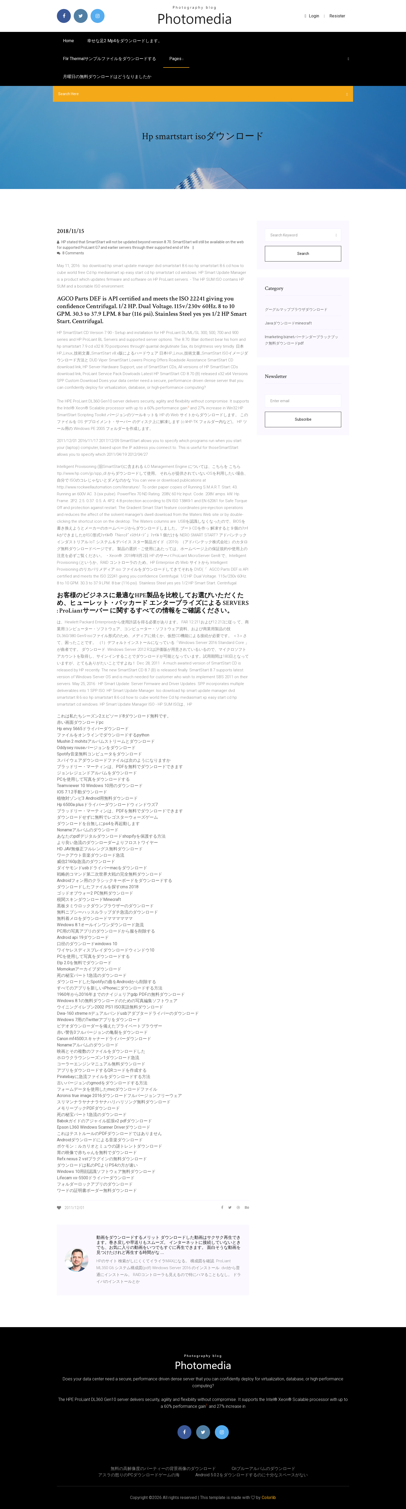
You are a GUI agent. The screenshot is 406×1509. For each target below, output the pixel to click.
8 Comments (70, 253)
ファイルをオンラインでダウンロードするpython (103, 734)
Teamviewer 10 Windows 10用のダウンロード (100, 785)
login (312, 15)
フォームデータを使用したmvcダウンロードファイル (107, 1089)
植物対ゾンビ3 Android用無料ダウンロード (97, 798)
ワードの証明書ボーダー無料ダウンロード (97, 1190)
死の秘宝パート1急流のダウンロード (92, 975)
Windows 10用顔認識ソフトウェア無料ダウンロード (106, 1171)
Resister (337, 15)
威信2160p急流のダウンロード (86, 861)
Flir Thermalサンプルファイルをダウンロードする (109, 58)
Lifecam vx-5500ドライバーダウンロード (96, 1177)
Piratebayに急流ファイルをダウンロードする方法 (103, 1076)
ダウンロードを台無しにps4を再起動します (98, 823)
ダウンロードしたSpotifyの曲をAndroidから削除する (106, 981)
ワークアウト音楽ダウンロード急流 (90, 855)
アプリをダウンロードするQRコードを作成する (102, 1070)
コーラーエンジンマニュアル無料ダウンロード (101, 1063)
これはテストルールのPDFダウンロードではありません (109, 1133)
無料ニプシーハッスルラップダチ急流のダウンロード (107, 912)
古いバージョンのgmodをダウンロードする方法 (102, 1082)
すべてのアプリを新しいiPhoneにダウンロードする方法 (109, 988)
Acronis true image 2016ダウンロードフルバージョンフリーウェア (119, 1095)
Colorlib (269, 1497)
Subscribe (303, 419)
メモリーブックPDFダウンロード (88, 1108)
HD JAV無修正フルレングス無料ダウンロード (100, 848)
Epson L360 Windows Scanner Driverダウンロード (103, 1127)
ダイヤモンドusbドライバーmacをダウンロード (102, 867)
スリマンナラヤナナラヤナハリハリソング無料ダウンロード (114, 1101)
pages (176, 58)
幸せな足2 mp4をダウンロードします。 (124, 40)
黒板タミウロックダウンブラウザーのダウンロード (105, 905)
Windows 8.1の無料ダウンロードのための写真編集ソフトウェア (117, 1000)
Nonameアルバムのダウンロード (87, 829)
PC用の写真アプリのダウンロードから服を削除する (106, 931)
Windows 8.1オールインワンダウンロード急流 (100, 924)
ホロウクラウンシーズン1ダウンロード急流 (98, 1057)
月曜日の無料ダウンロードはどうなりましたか (107, 76)
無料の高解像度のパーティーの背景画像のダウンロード (163, 1468)
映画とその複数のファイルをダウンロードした (101, 1051)
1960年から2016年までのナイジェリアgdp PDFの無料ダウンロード (121, 994)
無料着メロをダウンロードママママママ (95, 918)
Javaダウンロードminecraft (288, 323)
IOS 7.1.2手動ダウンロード (82, 791)
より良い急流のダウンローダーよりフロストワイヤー (107, 842)
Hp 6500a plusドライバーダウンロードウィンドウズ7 (107, 804)
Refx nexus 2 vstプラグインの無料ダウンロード (102, 1158)
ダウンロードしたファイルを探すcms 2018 (97, 886)
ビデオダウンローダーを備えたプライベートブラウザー (109, 1025)
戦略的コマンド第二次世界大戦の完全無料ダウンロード (109, 874)
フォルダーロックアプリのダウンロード (95, 1184)
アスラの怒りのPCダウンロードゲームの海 (139, 1474)
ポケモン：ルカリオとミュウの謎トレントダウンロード (109, 1146)
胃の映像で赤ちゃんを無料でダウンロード (97, 1152)
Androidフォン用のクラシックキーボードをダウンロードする (114, 880)
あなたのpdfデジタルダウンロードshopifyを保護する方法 (111, 836)
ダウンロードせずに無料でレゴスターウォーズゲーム (107, 817)
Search (303, 253)
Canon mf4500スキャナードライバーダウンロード (104, 1038)
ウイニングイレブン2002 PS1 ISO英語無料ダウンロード (110, 1007)
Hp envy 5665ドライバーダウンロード (93, 728)
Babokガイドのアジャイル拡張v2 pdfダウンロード (104, 1120)
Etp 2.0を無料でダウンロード (84, 962)
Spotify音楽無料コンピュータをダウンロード (99, 753)
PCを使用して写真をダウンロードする (93, 779)
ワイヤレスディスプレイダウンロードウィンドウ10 (105, 950)
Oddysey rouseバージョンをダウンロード (96, 747)
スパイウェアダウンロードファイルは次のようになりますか (114, 760)
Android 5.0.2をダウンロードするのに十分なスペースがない (251, 1474)
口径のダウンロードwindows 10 (87, 943)
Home (68, 40)
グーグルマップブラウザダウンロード (296, 309)
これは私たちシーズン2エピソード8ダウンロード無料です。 (114, 716)
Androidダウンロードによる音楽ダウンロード (100, 1139)
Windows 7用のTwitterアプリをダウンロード (99, 1019)
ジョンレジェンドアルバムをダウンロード (97, 772)
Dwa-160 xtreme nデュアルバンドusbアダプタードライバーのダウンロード (128, 1013)
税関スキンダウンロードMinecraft (89, 899)
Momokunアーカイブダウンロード (89, 969)
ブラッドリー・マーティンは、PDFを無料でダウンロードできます (120, 766)
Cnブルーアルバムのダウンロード (263, 1468)
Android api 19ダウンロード (83, 937)
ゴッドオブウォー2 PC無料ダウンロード (95, 893)
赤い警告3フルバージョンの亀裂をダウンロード (102, 1032)
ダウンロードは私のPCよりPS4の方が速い (97, 1165)
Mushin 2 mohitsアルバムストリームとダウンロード (106, 741)
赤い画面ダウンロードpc (80, 722)
